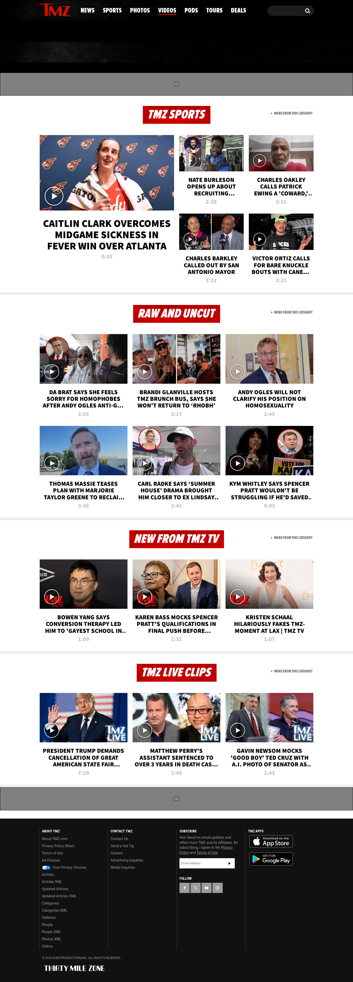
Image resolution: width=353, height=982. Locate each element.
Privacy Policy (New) (58, 846)
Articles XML (52, 882)
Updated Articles (55, 889)
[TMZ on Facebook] (43, 9)
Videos (178, 52)
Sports (91, 52)
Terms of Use (52, 853)
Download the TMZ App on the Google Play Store (271, 859)
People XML (51, 932)
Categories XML (54, 910)
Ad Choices (51, 860)
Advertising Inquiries (127, 860)
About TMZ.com (55, 839)
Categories (50, 903)
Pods (216, 52)
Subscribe (229, 863)
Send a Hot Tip (122, 846)
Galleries (49, 917)
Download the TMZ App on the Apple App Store (271, 841)
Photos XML (51, 939)
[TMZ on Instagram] (69, 9)
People (47, 925)
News (51, 52)
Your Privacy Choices (64, 867)
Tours (253, 52)
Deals (291, 52)
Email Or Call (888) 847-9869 (98, 32)
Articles (48, 875)
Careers (117, 853)
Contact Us (119, 839)
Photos (135, 52)
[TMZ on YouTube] (206, 888)
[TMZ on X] (51, 9)
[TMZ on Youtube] (60, 9)
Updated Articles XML (59, 896)
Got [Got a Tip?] (55, 31)
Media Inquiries (123, 867)
